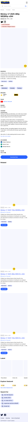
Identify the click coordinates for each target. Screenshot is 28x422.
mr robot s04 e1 (7, 400)
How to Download (15, 418)
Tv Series (8, 9)
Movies (2, 9)
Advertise (8, 418)
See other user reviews (6, 136)
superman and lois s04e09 (10, 403)
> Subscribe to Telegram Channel (8, 26)
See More (4, 225)
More (13, 9)
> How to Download (5, 24)
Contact (2, 418)
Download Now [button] (14, 157)
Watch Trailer (6, 101)
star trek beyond (7, 395)
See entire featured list (7, 387)
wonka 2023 (6, 398)
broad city (5, 406)
